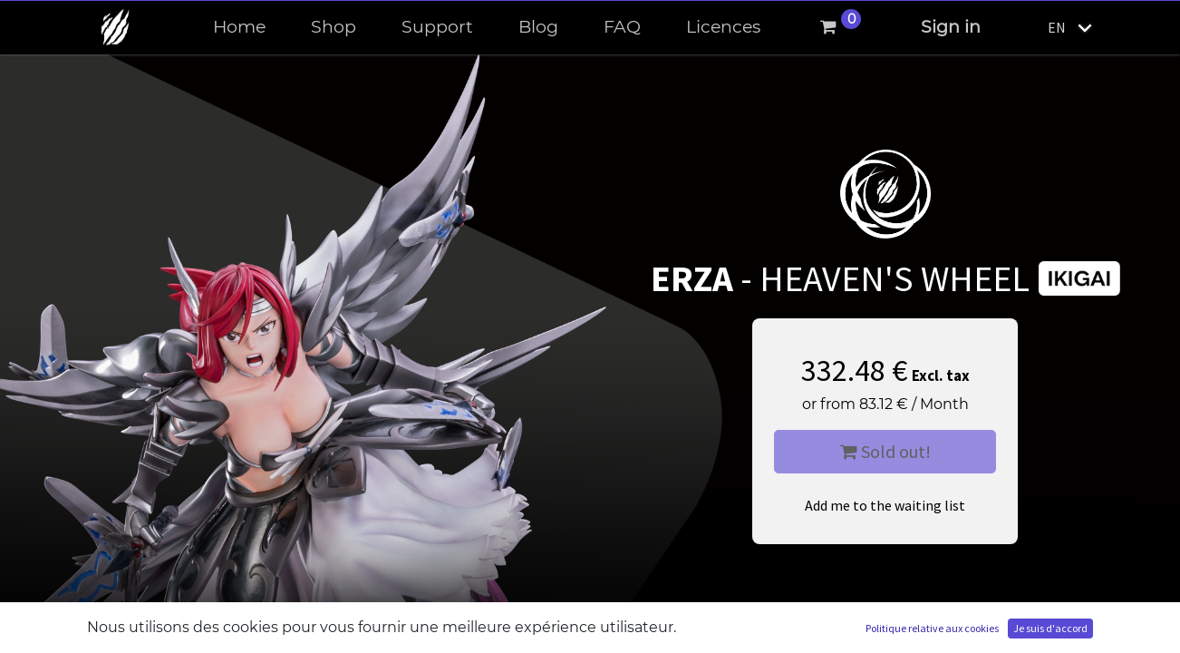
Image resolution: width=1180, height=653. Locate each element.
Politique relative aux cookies (932, 628)
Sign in (951, 26)
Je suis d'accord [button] (1050, 628)
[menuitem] (239, 27)
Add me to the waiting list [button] (885, 505)
